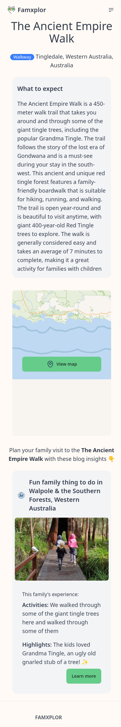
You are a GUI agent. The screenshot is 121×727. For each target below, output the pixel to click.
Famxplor (27, 10)
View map (62, 364)
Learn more (84, 676)
